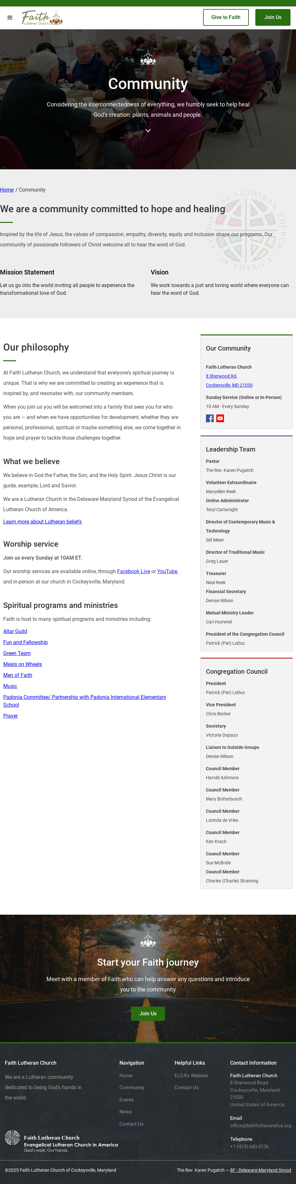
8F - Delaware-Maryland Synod (260, 1170)
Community (131, 1087)
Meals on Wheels (22, 664)
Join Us (272, 17)
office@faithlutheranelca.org (260, 1126)
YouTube (167, 571)
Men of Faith (17, 675)
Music (10, 686)
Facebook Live (133, 571)
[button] (10, 18)
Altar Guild (15, 631)
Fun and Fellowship (25, 642)
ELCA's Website (191, 1076)
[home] (42, 17)
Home (7, 190)
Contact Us (131, 1124)
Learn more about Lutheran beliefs (42, 522)
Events (126, 1100)
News (125, 1112)
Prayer (10, 716)
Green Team (17, 653)
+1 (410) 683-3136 (249, 1146)
